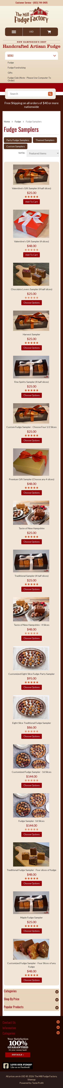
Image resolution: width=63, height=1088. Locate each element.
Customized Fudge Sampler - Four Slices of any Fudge (31, 965)
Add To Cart (31, 201)
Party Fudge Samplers (17, 140)
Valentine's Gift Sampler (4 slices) (31, 241)
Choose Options (32, 302)
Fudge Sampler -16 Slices (31, 821)
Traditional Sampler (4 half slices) (31, 575)
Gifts (10, 72)
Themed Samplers (44, 140)
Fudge (11, 62)
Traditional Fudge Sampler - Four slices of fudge (31, 870)
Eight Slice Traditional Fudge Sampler (31, 722)
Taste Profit (38, 1083)
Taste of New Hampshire (32, 528)
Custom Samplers (15, 146)
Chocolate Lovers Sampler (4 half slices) (31, 289)
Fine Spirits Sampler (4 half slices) (31, 381)
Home (7, 121)
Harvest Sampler (31, 334)
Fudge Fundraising (17, 67)
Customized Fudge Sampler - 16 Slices (31, 771)
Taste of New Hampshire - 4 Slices (31, 624)
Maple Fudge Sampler (31, 917)
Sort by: (21, 152)
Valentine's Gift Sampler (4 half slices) (31, 188)
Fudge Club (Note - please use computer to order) (29, 79)
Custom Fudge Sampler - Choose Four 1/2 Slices (31, 427)
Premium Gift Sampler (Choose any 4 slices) (31, 479)
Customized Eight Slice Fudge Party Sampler (31, 673)
